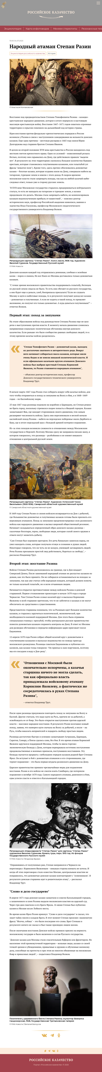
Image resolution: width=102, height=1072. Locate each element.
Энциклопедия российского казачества (28, 53)
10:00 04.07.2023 (16, 41)
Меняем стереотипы (65, 28)
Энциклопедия (12, 28)
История (51, 53)
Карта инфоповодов (37, 28)
